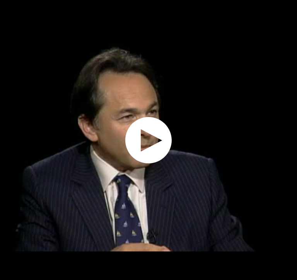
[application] (148, 140)
